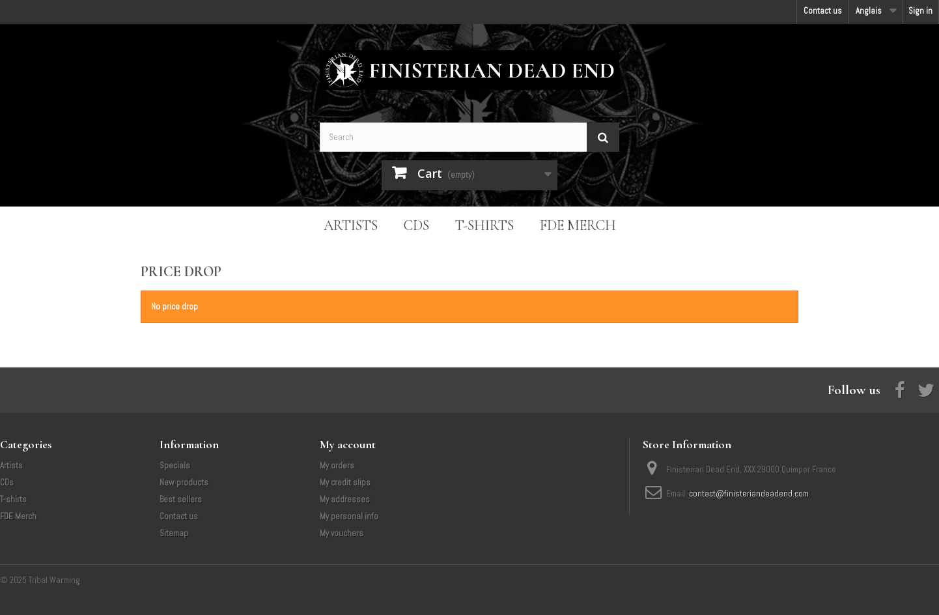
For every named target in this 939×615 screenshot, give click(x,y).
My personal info (349, 516)
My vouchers (341, 533)
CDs (416, 225)
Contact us (823, 10)
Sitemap (174, 533)
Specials (175, 465)
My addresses (345, 499)
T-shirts (484, 225)
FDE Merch (578, 225)
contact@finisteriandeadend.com (749, 493)
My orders (337, 465)
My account (348, 444)
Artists (351, 225)
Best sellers (181, 499)
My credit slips (345, 482)
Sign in (920, 10)
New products (184, 482)
